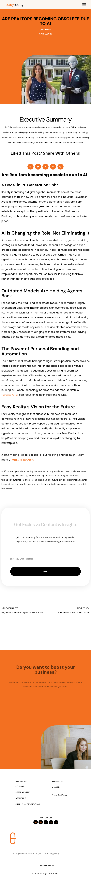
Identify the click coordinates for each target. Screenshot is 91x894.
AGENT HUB (20, 798)
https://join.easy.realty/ (23, 459)
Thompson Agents (10, 395)
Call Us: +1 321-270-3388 (27, 804)
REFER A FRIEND (22, 792)
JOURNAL (19, 786)
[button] (84, 4)
